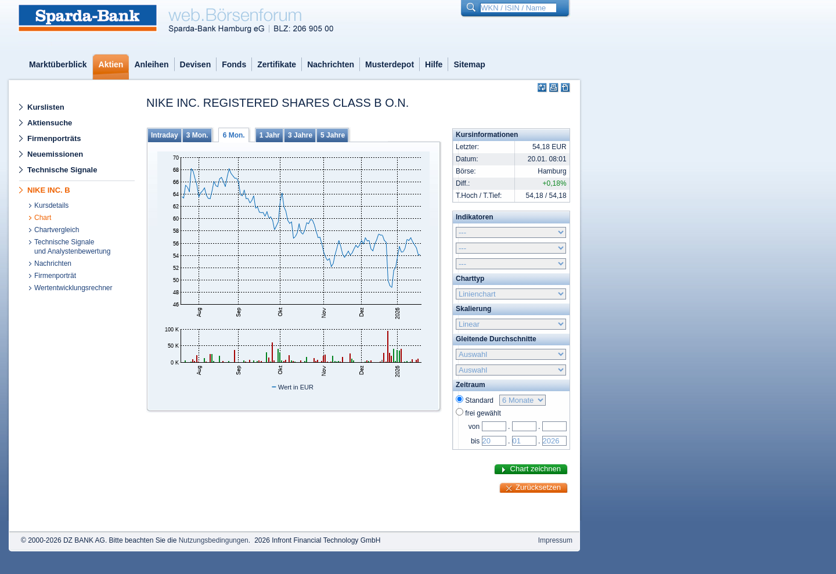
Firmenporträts (54, 138)
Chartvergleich (56, 230)
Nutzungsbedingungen (213, 540)
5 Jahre (332, 135)
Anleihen (151, 64)
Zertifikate (276, 64)
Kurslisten (45, 107)
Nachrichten (330, 64)
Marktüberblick (58, 64)
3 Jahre (300, 135)
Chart (42, 218)
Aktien (111, 64)
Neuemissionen (55, 154)
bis (475, 441)
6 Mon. (234, 135)
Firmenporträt (55, 276)
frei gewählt (482, 413)
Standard (481, 400)
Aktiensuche (49, 122)
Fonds (234, 64)
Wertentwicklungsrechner (73, 288)
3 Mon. (197, 135)
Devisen (195, 64)
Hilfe (433, 64)
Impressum (555, 540)
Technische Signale (62, 169)
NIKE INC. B (48, 190)
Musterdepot (389, 64)
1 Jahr (270, 135)
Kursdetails (51, 205)
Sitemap (469, 64)
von (474, 427)
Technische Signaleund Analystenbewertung (72, 246)
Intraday (164, 135)
